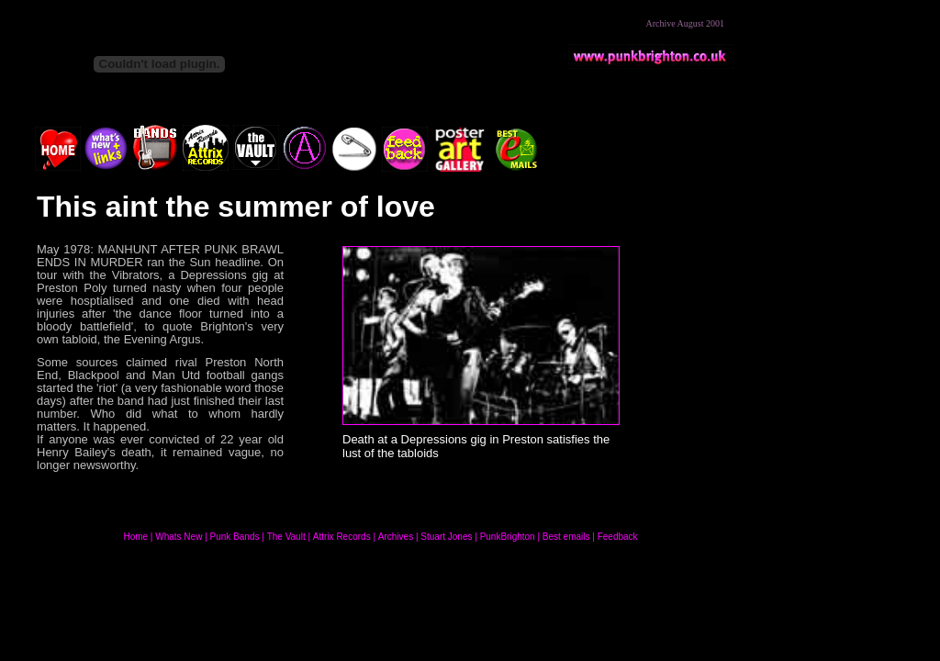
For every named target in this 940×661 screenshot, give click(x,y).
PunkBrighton (507, 537)
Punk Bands (235, 537)
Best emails (566, 537)
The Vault (286, 537)
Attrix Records (342, 537)
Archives (395, 537)
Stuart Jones (447, 537)
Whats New (178, 537)
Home (135, 537)
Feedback (618, 537)
